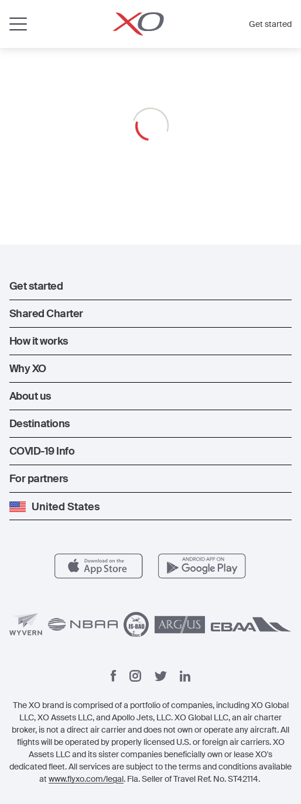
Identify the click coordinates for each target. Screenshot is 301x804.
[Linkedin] (185, 676)
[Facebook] (114, 676)
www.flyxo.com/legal (86, 779)
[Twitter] (161, 676)
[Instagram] (135, 676)
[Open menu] (18, 24)
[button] (150, 286)
